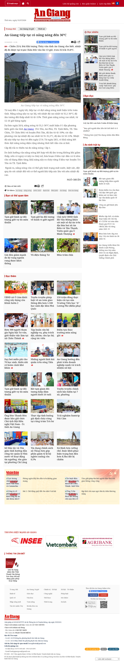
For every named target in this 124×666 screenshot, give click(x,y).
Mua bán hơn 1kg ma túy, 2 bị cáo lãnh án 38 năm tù (109, 236)
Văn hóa (30, 601)
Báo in (103, 652)
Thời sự (41, 29)
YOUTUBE (103, 598)
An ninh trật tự (92, 144)
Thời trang (48, 605)
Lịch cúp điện (105, 3)
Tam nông (31, 605)
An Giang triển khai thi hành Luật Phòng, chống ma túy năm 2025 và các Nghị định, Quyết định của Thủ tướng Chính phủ (109, 251)
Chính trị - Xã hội (50, 593)
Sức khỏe (64, 601)
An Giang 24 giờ (27, 29)
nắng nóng (27, 190)
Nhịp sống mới (15, 605)
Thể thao (47, 601)
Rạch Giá (46, 190)
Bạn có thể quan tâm (17, 195)
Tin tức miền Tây (16, 609)
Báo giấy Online (89, 3)
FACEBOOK (93, 598)
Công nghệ (48, 597)
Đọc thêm (11, 277)
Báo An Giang (73, 190)
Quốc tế (13, 601)
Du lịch (63, 605)
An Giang (19, 190)
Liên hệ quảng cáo (71, 3)
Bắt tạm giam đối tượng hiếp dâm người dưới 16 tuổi (109, 181)
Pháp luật (64, 597)
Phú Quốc (54, 190)
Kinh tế (12, 597)
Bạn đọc (88, 95)
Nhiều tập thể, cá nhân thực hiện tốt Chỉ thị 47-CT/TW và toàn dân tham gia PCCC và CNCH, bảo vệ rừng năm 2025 (109, 222)
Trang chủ (11, 29)
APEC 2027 (37, 190)
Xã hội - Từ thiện (67, 593)
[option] (26, 544)
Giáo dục (30, 597)
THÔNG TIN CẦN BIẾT (15, 557)
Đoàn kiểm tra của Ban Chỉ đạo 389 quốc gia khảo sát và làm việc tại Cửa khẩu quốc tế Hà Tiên (109, 195)
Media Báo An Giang (32, 610)
